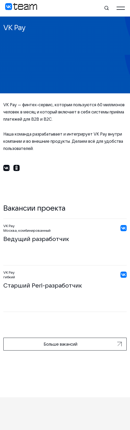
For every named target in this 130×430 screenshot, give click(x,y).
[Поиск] (107, 8)
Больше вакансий (83, 344)
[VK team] (21, 8)
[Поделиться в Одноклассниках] (16, 169)
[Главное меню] (120, 8)
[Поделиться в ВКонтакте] (6, 169)
